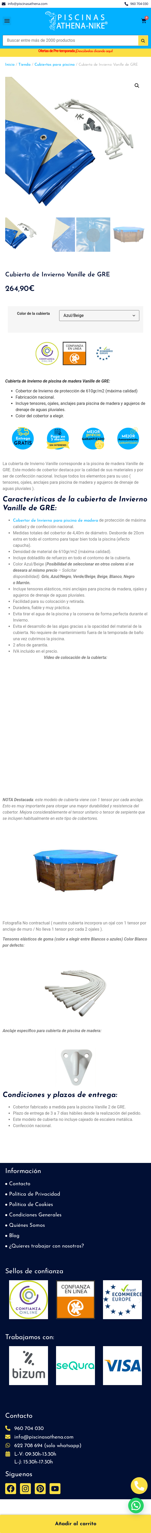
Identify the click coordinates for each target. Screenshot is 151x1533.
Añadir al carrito (75, 1524)
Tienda (24, 65)
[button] (7, 21)
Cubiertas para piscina (55, 65)
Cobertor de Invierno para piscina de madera (55, 521)
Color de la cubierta (33, 314)
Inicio (10, 65)
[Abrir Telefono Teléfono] (139, 1485)
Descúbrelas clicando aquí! (94, 51)
